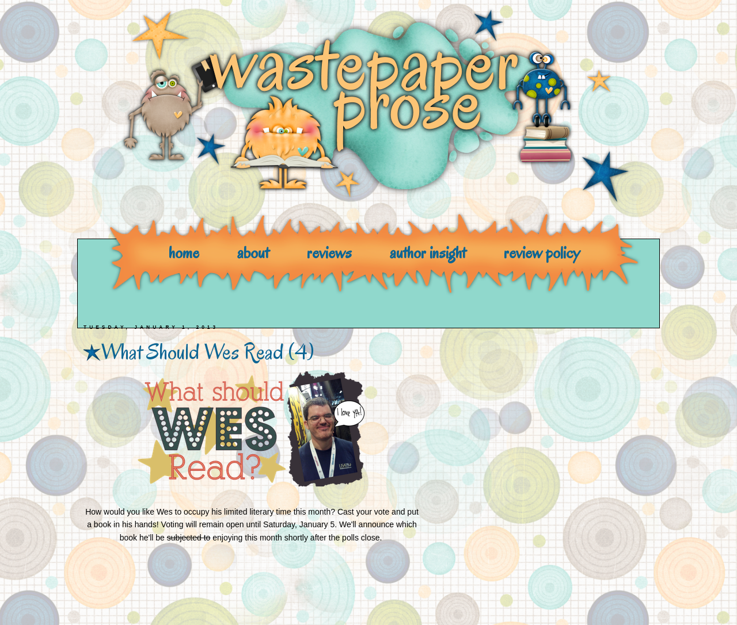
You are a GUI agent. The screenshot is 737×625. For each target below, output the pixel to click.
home (184, 252)
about (253, 252)
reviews (329, 252)
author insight (428, 252)
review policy (542, 252)
